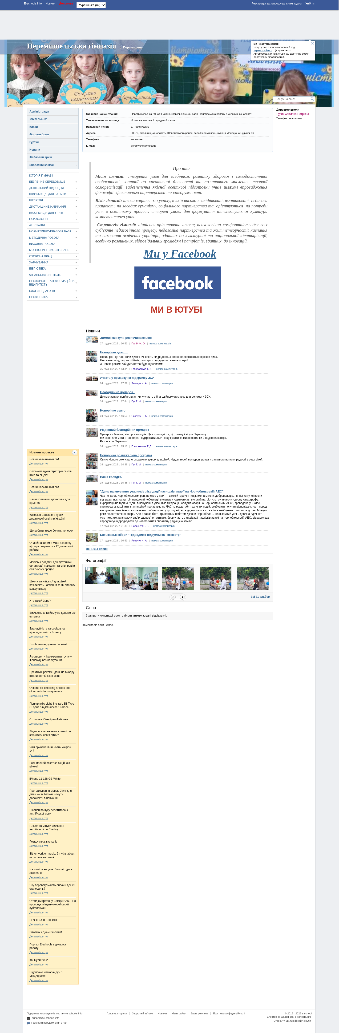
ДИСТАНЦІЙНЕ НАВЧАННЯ (47, 206)
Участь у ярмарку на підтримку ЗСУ (127, 377)
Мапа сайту (179, 1013)
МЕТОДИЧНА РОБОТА (44, 237)
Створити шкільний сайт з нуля (292, 1020)
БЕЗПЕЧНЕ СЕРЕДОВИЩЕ (47, 181)
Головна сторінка (117, 1013)
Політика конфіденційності (229, 1013)
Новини (34, 149)
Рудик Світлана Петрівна (292, 114)
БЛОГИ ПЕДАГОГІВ (42, 291)
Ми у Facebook (180, 253)
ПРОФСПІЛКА (38, 297)
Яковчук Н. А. (139, 383)
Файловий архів (40, 157)
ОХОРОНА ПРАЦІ (40, 256)
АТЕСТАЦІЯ (37, 225)
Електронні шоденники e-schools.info (289, 1016)
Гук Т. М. (136, 401)
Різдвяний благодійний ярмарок (124, 430)
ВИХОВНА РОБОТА (42, 244)
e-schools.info (74, 1013)
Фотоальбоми (39, 134)
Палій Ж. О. (138, 343)
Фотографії (96, 560)
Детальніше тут (38, 463)
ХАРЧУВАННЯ (38, 262)
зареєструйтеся (263, 50)
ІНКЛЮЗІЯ (36, 200)
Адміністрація (39, 111)
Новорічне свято (112, 410)
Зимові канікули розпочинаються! (126, 337)
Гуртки (34, 142)
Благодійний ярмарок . (117, 392)
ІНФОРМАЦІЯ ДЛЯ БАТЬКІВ (47, 194)
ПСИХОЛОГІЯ (38, 219)
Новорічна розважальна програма (126, 455)
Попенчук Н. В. (140, 526)
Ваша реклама (199, 1013)
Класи (33, 127)
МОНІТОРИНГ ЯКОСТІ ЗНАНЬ (49, 250)
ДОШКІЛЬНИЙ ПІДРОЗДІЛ (46, 188)
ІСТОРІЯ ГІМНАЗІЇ (41, 175)
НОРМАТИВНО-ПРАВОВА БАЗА (50, 231)
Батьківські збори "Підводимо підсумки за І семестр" (140, 535)
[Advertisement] (169, 24)
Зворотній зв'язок (41, 165)
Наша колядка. (111, 477)
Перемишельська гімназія (71, 46)
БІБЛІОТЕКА (37, 268)
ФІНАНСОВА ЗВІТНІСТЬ (45, 275)
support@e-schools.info (45, 1018)
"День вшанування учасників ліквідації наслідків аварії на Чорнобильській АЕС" (161, 491)
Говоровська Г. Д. (141, 368)
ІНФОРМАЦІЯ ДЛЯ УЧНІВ (46, 212)
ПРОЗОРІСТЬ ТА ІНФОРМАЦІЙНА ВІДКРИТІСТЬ (51, 282)
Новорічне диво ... (114, 352)
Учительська (38, 119)
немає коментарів (160, 343)
